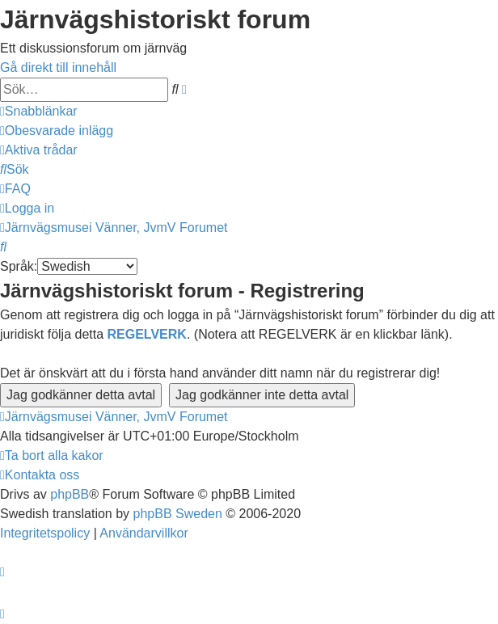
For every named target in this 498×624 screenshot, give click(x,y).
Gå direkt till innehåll (58, 67)
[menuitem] (56, 130)
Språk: (18, 266)
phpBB (69, 494)
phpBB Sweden (177, 514)
